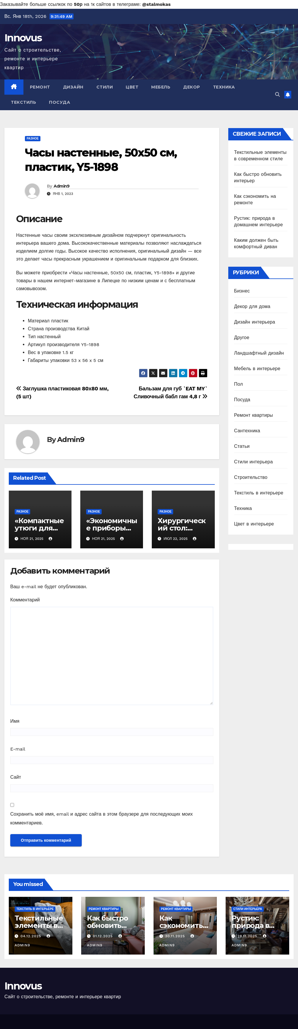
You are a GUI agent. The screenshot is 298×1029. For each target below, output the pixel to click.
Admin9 (62, 186)
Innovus (23, 38)
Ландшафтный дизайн (259, 353)
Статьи (242, 446)
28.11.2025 (248, 936)
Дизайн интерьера (254, 322)
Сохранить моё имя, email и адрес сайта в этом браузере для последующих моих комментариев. (101, 818)
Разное (33, 138)
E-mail (17, 749)
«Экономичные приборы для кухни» (111, 528)
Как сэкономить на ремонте (181, 925)
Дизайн (73, 87)
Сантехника (247, 430)
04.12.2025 (31, 936)
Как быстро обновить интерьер (107, 925)
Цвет (132, 87)
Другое (241, 337)
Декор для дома (252, 306)
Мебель (160, 87)
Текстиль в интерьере (258, 493)
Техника (224, 87)
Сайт (15, 777)
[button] (277, 94)
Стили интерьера (253, 462)
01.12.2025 (103, 936)
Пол (238, 384)
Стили (104, 87)
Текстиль (23, 102)
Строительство (251, 477)
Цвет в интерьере (254, 524)
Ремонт (40, 87)
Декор (191, 87)
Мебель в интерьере (257, 368)
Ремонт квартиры (253, 415)
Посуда (59, 102)
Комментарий (25, 600)
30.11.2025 (175, 936)
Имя (14, 721)
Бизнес (242, 291)
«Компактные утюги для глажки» (39, 528)
